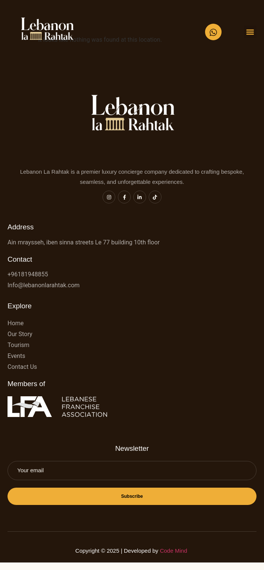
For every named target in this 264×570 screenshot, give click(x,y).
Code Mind (174, 550)
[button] (250, 32)
